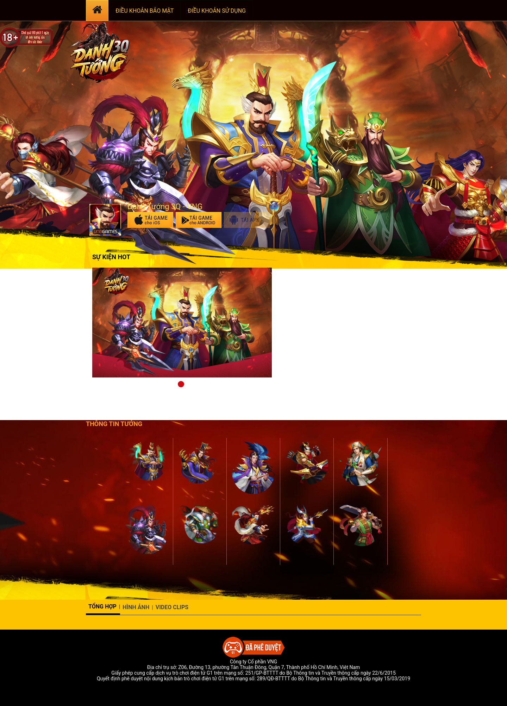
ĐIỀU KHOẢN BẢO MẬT (144, 10)
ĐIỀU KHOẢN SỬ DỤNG (217, 10)
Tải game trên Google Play (198, 220)
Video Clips (172, 607)
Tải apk (247, 220)
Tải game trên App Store (150, 220)
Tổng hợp (102, 606)
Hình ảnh (136, 607)
